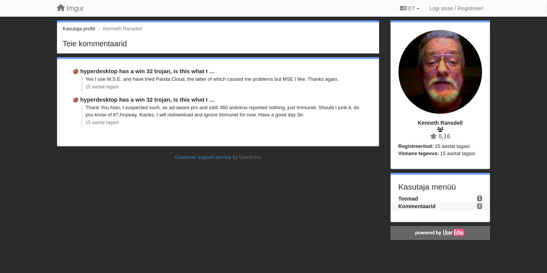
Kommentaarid (417, 206)
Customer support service (203, 157)
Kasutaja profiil (79, 28)
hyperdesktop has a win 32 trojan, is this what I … (147, 71)
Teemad (408, 199)
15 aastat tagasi (102, 86)
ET (409, 8)
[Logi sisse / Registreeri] (456, 8)
